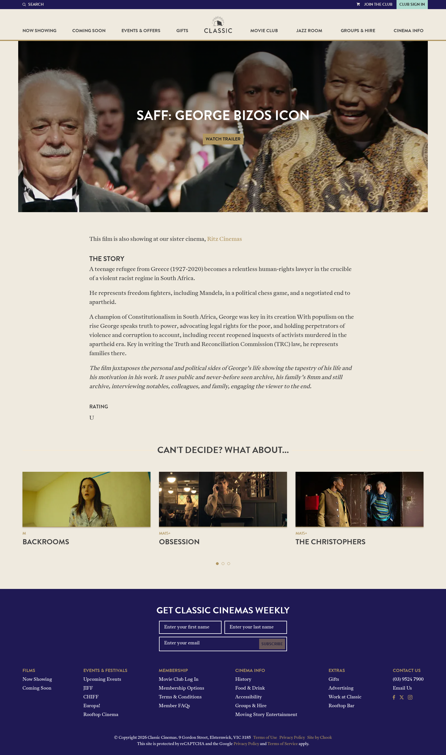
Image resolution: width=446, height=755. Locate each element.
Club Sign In (412, 4)
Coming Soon (89, 30)
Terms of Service (282, 744)
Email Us (402, 688)
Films (28, 670)
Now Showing (39, 30)
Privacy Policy (292, 738)
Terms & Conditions (180, 697)
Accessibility (248, 697)
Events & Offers (140, 30)
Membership (173, 670)
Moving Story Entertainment (266, 715)
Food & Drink (250, 688)
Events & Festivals (105, 670)
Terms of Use (265, 738)
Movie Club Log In (179, 679)
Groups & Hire (358, 30)
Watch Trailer (223, 139)
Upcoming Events (102, 679)
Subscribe (272, 644)
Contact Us (407, 670)
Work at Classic (345, 697)
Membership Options (181, 688)
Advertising (341, 688)
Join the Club (378, 4)
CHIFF (91, 697)
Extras (337, 670)
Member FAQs (174, 706)
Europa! (91, 706)
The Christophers (331, 541)
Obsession (179, 541)
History (243, 679)
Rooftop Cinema (100, 715)
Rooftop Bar (341, 706)
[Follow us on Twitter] (401, 698)
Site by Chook (319, 738)
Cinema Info (409, 30)
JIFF (88, 688)
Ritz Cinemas (224, 239)
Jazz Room (309, 30)
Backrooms (45, 541)
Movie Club (264, 30)
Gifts (182, 30)
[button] (217, 563)
